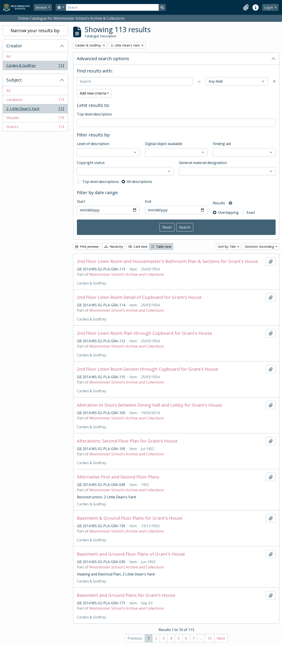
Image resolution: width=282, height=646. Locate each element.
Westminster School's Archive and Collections (126, 274)
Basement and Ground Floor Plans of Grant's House (131, 554)
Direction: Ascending (260, 246)
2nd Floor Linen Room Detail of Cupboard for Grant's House (139, 297)
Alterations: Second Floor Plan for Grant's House (127, 441)
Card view (138, 246)
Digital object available (163, 143)
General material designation (203, 162)
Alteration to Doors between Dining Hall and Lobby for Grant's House (149, 405)
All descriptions (139, 181)
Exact (251, 212)
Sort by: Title (227, 246)
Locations (35, 100)
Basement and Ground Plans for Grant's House (126, 595)
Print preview (86, 246)
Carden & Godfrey (35, 66)
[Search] (112, 7)
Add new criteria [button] (93, 93)
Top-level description (94, 114)
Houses (35, 118)
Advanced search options (103, 58)
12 (210, 638)
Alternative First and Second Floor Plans (118, 477)
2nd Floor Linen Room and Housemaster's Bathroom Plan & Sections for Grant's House (167, 261)
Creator (14, 46)
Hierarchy (113, 246)
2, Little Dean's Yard (35, 109)
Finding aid (222, 143)
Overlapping (228, 212)
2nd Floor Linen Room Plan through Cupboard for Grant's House (144, 333)
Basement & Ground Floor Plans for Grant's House (129, 518)
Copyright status (91, 162)
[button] (246, 7)
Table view (161, 246)
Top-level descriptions (100, 181)
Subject (14, 80)
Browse (42, 7)
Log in (269, 7)
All (8, 56)
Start (81, 201)
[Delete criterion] (274, 81)
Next (221, 638)
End (148, 201)
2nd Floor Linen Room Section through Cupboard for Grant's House (147, 369)
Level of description (93, 143)
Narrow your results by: (35, 31)
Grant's (35, 127)
